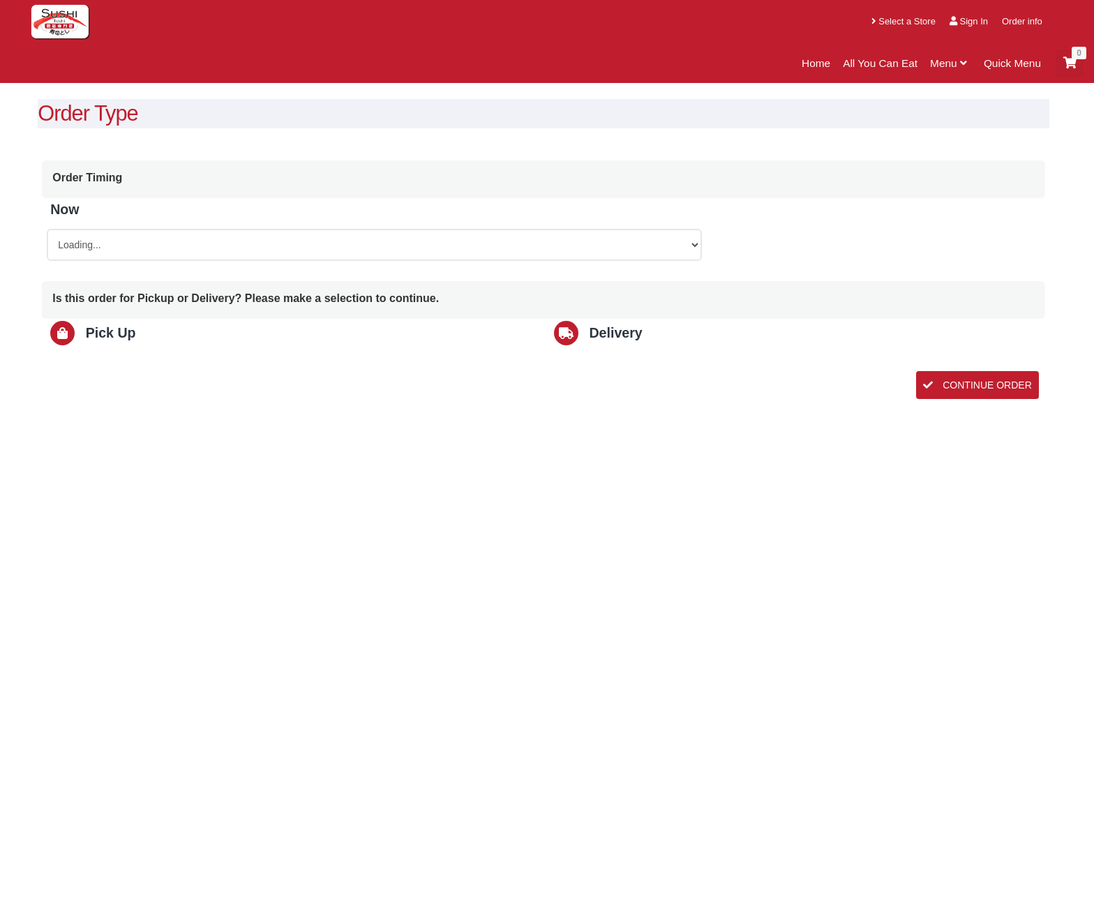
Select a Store (903, 21)
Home (816, 63)
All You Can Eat (880, 63)
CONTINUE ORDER (977, 385)
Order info (1022, 21)
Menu (950, 63)
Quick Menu (1012, 63)
